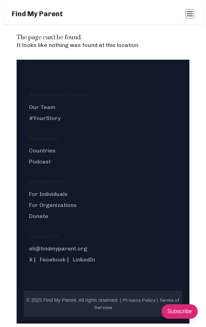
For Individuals (48, 194)
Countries (42, 150)
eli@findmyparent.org (58, 248)
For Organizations (53, 205)
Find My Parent (37, 14)
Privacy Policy (139, 300)
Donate (38, 216)
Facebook (53, 259)
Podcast (40, 161)
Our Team (42, 107)
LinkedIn (84, 259)
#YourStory (44, 118)
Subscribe (179, 311)
